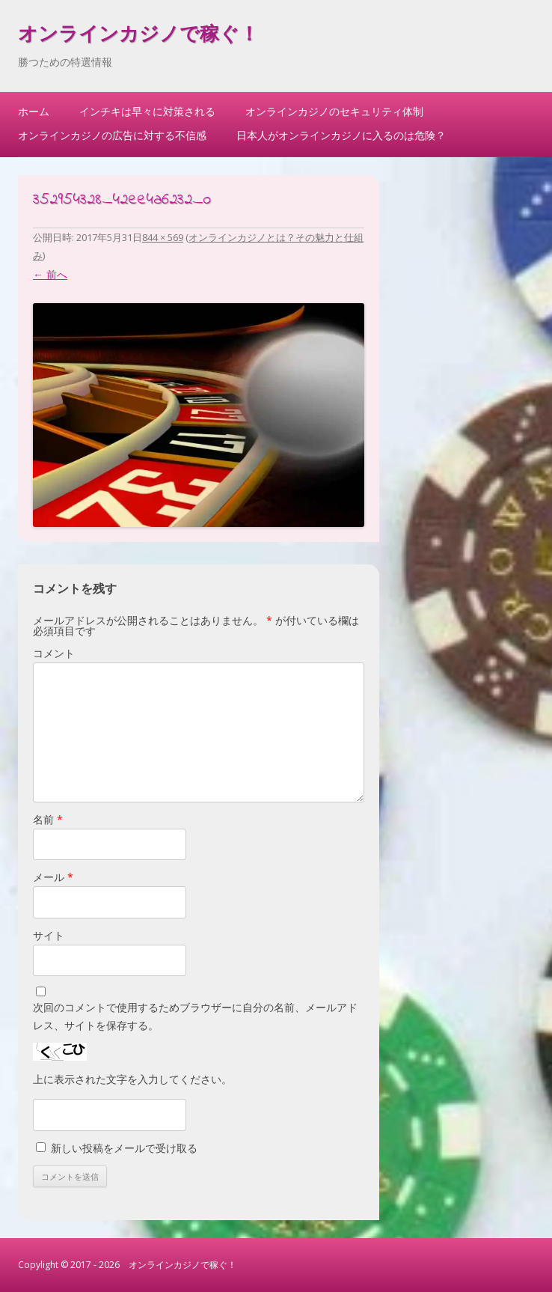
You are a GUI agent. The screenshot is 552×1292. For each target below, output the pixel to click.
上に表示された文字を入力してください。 (132, 1079)
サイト (48, 935)
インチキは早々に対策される (147, 111)
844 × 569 (162, 237)
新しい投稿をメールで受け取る (124, 1148)
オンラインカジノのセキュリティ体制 (334, 111)
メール (53, 877)
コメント (54, 653)
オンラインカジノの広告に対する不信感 (112, 135)
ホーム (33, 111)
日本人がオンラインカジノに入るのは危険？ (341, 135)
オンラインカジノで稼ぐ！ (138, 36)
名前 (48, 819)
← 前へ (50, 274)
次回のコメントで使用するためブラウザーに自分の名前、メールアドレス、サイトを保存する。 (195, 1016)
